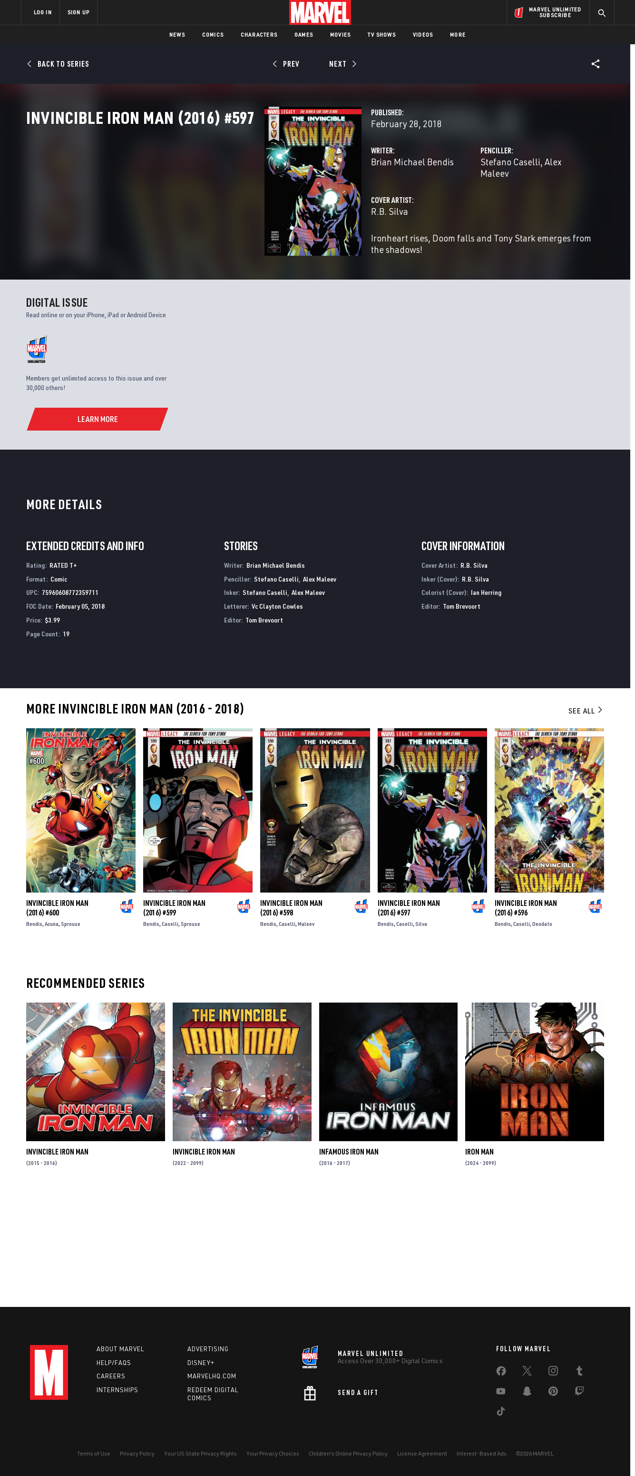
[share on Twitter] (527, 1372)
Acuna (52, 1030)
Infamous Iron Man (349, 1259)
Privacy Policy (137, 1453)
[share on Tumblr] (579, 1372)
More (458, 34)
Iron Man (479, 1259)
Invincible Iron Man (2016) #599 (174, 1014)
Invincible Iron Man (57, 1259)
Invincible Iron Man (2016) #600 (57, 1014)
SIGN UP (78, 12)
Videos (423, 34)
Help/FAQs (114, 1362)
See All (586, 817)
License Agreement (422, 1453)
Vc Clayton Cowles (277, 713)
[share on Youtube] (501, 1393)
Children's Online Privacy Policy (348, 1453)
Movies (340, 34)
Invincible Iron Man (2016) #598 (291, 1014)
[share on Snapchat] (527, 1393)
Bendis (34, 1030)
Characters (259, 34)
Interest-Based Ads (482, 1453)
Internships (117, 1390)
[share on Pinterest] (553, 1393)
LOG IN (43, 12)
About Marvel (120, 1349)
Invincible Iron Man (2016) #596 (526, 1014)
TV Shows (382, 34)
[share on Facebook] (501, 1373)
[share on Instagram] (553, 1372)
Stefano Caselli (427, 203)
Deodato (542, 1030)
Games (303, 34)
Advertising (208, 1349)
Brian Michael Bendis (245, 203)
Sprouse (70, 1030)
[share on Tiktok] (501, 1413)
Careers (111, 1376)
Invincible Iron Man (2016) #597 (409, 1014)
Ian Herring (486, 699)
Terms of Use (93, 1453)
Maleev (306, 1030)
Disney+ (201, 1362)
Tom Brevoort (264, 727)
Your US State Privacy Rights (200, 1453)
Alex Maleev (484, 203)
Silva (421, 1030)
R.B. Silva (222, 241)
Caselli (170, 1030)
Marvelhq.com (211, 1376)
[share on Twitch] (579, 1393)
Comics (213, 34)
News (177, 34)
